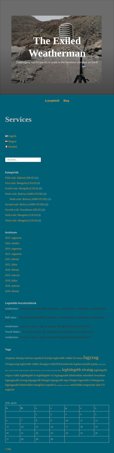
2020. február (12, 269)
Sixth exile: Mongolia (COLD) (21, 215)
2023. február (12, 259)
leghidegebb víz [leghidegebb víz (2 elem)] (45, 375)
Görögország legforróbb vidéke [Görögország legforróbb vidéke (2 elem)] (22, 364)
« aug (8, 448)
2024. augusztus (13, 248)
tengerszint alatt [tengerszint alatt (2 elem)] (91, 384)
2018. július (11, 280)
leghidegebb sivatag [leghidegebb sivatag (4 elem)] (77, 369)
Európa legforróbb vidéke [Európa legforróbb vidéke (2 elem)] (58, 358)
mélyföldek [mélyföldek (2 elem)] (76, 384)
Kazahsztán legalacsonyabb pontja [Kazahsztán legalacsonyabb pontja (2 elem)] (79, 364)
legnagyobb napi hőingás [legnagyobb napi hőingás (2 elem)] (63, 380)
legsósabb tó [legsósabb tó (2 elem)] (84, 380)
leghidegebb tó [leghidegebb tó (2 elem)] (28, 375)
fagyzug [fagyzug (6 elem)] (90, 357)
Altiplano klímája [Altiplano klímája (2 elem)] (14, 358)
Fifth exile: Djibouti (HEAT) (20, 177)
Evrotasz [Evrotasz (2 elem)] (78, 358)
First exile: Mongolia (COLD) (20, 183)
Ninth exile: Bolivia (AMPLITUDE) (24, 193)
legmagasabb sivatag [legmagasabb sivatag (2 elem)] (16, 380)
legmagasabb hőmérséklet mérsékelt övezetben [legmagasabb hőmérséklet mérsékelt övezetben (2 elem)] (79, 375)
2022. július (11, 264)
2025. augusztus (13, 237)
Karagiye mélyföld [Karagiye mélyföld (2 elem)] (50, 364)
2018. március (12, 285)
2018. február (12, 291)
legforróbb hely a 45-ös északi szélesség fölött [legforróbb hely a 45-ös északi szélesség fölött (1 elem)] (45, 370)
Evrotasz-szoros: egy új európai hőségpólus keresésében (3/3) (55, 326)
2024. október (12, 243)
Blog (66, 100)
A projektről (52, 100)
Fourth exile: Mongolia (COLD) (21, 188)
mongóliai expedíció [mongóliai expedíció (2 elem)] (45, 384)
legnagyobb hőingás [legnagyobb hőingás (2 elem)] (39, 380)
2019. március (12, 275)
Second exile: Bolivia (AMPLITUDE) (25, 204)
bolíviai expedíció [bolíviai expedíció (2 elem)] (34, 358)
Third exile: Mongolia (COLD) (21, 220)
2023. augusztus (13, 254)
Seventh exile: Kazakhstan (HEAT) (23, 209)
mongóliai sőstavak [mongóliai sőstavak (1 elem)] (63, 385)
